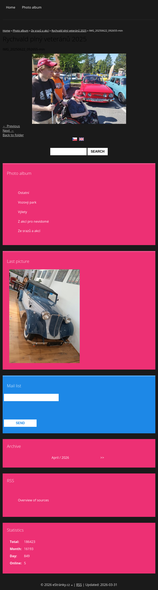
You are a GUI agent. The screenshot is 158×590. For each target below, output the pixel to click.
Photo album (31, 7)
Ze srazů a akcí (40, 30)
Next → (8, 130)
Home (10, 7)
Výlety (22, 212)
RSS (79, 584)
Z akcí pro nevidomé (33, 221)
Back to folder (13, 135)
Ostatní (23, 192)
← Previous (11, 126)
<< (18, 457)
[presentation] (35, 410)
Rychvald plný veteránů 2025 (69, 30)
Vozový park (27, 202)
